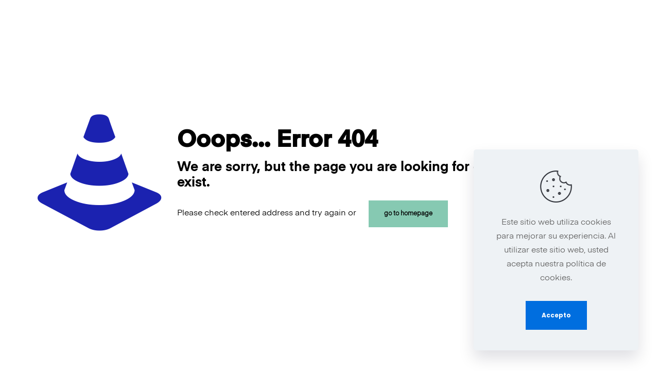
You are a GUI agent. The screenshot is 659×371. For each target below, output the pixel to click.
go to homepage (408, 214)
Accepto (556, 315)
